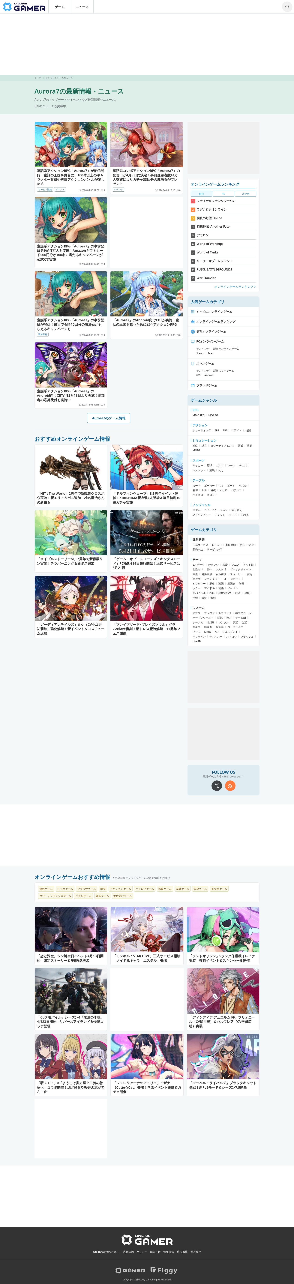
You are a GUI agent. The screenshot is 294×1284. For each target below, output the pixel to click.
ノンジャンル (202, 505)
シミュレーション (205, 440)
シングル (223, 622)
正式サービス (200, 544)
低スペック (225, 613)
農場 (247, 593)
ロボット (235, 579)
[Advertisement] (147, 44)
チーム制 (240, 617)
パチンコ (236, 490)
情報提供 (169, 1251)
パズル (243, 485)
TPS (225, 430)
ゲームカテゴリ (204, 529)
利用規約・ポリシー (135, 1251)
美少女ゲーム (219, 888)
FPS (217, 430)
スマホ (246, 194)
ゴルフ (220, 465)
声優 (195, 574)
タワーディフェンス (222, 445)
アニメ (235, 564)
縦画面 (208, 627)
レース (231, 465)
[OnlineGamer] (147, 1244)
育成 (240, 445)
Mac (210, 353)
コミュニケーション (216, 510)
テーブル (199, 480)
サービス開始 (45, 189)
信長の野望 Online (209, 218)
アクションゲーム (120, 888)
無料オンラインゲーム (208, 331)
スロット (212, 495)
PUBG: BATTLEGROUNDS (214, 269)
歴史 (212, 583)
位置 (244, 622)
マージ (196, 631)
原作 (209, 569)
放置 (235, 622)
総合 (201, 194)
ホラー (196, 588)
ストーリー (236, 574)
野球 (209, 465)
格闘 (248, 430)
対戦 (220, 617)
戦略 (195, 445)
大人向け (221, 569)
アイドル (209, 588)
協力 (229, 617)
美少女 (196, 579)
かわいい (213, 564)
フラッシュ (247, 636)
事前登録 (42, 334)
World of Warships (210, 244)
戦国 (221, 583)
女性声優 (221, 574)
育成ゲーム (200, 888)
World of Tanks (207, 252)
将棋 (213, 490)
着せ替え (237, 510)
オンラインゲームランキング (215, 184)
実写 (249, 574)
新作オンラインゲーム (226, 348)
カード (196, 485)
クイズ (233, 514)
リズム (196, 510)
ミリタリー (199, 583)
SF (225, 579)
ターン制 (198, 622)
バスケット (199, 470)
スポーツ (199, 460)
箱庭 (249, 445)
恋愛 (225, 564)
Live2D (197, 641)
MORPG (213, 415)
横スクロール (243, 613)
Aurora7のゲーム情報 (108, 418)
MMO (207, 631)
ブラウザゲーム (204, 385)
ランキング (202, 348)
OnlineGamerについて (106, 1251)
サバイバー (216, 636)
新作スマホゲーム (223, 370)
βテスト (217, 544)
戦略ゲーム (165, 888)
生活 (195, 598)
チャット (220, 514)
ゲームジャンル (204, 400)
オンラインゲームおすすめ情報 (72, 876)
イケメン (232, 588)
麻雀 (195, 490)
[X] (217, 785)
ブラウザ (209, 613)
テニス (243, 465)
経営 (204, 445)
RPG (196, 410)
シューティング (202, 430)
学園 (241, 583)
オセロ (223, 490)
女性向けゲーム (122, 896)
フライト (236, 430)
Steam (200, 353)
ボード (231, 485)
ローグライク (235, 627)
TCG (220, 485)
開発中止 (198, 549)
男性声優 (207, 574)
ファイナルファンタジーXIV (216, 201)
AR (216, 631)
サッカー (198, 465)
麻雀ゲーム (102, 896)
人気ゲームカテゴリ (207, 301)
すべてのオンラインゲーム (211, 312)
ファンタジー (212, 579)
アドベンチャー (202, 514)
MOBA (196, 450)
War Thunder (206, 278)
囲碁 (204, 490)
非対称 (211, 622)
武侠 (204, 598)
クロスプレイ (230, 631)
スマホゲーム (202, 363)
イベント (60, 189)
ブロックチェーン (240, 569)
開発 (242, 544)
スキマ (196, 627)
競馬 (212, 470)
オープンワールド (203, 617)
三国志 (231, 583)
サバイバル (199, 593)
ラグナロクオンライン (212, 209)
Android (209, 375)
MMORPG (199, 415)
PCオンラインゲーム (207, 341)
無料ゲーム (46, 888)
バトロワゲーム (145, 888)
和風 (212, 593)
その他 (244, 514)
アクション (200, 425)
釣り (221, 470)
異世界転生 (225, 593)
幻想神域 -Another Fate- (213, 226)
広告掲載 (182, 1251)
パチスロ (198, 495)
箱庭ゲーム (182, 888)
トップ (37, 77)
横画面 (220, 627)
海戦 (213, 598)
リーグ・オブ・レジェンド (215, 261)
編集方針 (155, 1251)
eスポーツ (199, 564)
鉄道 (238, 593)
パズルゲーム (83, 896)
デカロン (203, 235)
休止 (251, 544)
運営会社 (195, 1251)
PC (223, 194)
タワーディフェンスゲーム (55, 896)
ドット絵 (248, 564)
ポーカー (209, 485)
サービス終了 (215, 549)
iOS (198, 375)
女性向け (198, 569)
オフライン (199, 636)
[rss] (230, 785)
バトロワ (231, 636)
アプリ (196, 613)
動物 (221, 588)
